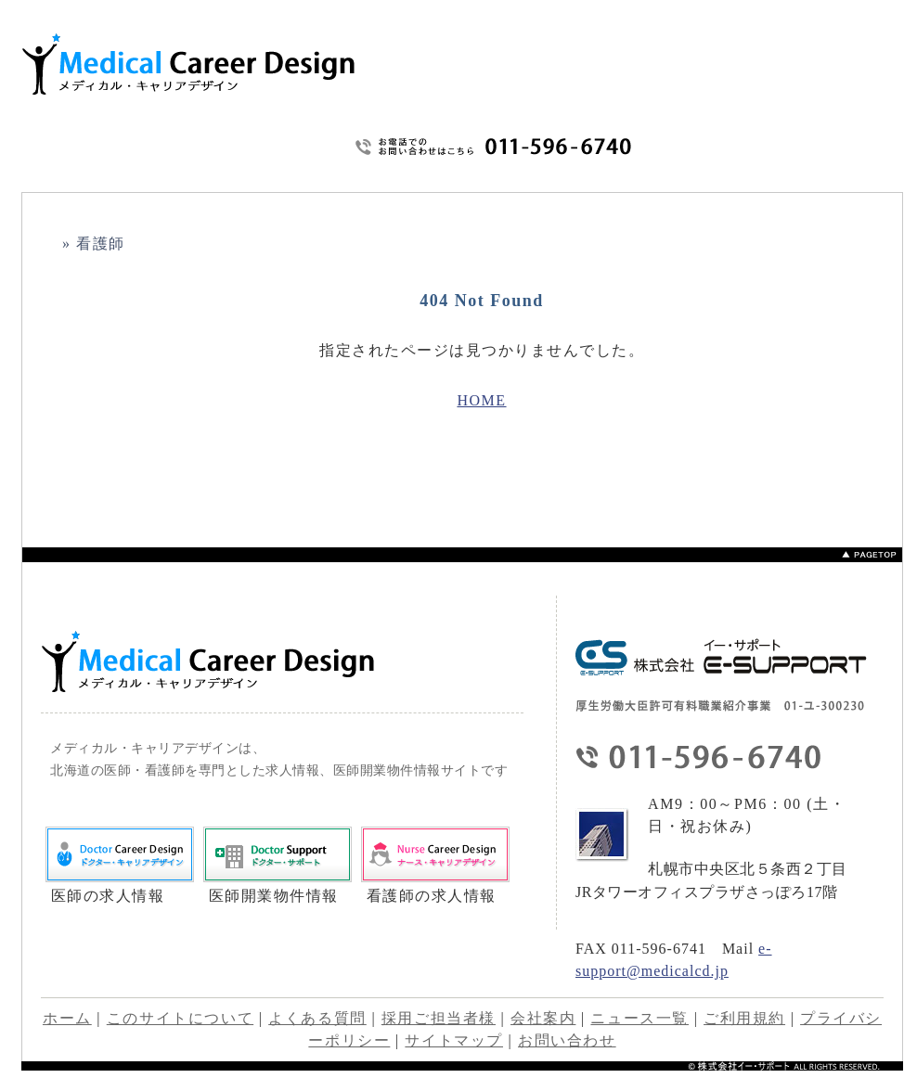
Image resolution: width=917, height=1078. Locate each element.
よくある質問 (317, 1018)
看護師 (100, 243)
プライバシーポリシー (748, 176)
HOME (415, 176)
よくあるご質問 (625, 176)
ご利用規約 (796, 145)
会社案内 (542, 1018)
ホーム (67, 1018)
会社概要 (859, 176)
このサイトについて (504, 176)
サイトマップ (867, 145)
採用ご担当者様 (438, 1018)
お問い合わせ (724, 145)
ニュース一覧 (639, 1018)
